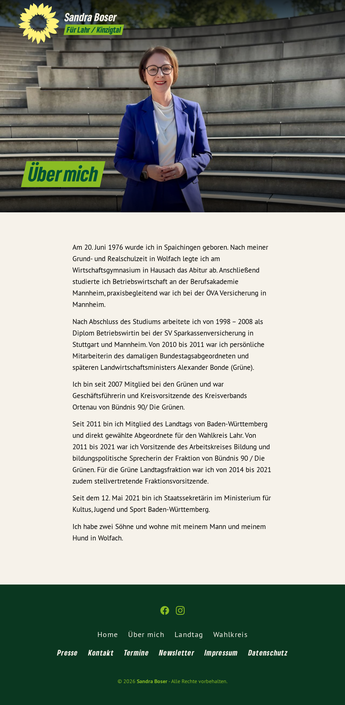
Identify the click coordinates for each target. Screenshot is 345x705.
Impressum (221, 652)
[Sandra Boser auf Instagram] (323, 9)
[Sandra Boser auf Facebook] (313, 9)
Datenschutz (268, 652)
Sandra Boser (152, 681)
